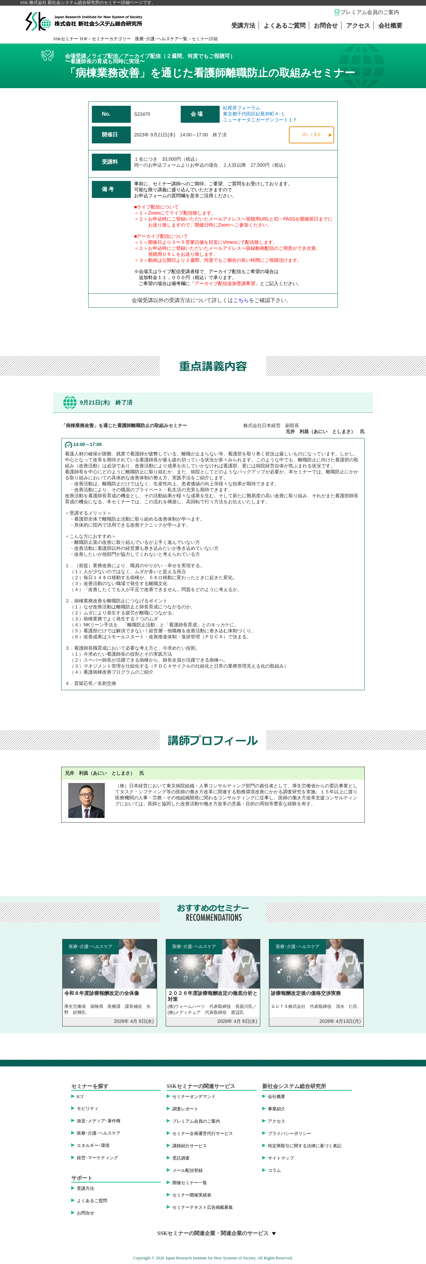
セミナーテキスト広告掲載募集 (202, 1207)
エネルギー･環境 (93, 1145)
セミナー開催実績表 (191, 1195)
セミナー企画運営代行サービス (202, 1133)
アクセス (358, 25)
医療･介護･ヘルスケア (98, 1133)
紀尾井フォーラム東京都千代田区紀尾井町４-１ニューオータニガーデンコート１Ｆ (260, 113)
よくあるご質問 (285, 25)
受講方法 (243, 25)
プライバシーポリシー (289, 1133)
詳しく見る (312, 134)
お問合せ (326, 25)
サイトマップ (281, 1158)
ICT (80, 1096)
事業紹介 (276, 1109)
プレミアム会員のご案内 (369, 12)
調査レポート (185, 1109)
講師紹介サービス (189, 1146)
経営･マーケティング (97, 1158)
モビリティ (88, 1108)
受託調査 (181, 1158)
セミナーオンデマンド (194, 1096)
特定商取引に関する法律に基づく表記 (304, 1146)
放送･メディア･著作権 (98, 1121)
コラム (274, 1170)
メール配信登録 (187, 1170)
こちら (241, 300)
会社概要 (390, 25)
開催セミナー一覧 (189, 1183)
